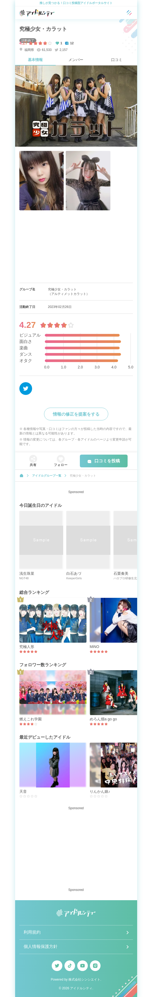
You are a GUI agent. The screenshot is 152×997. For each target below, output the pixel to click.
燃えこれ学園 (30, 719)
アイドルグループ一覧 (46, 475)
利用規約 (32, 932)
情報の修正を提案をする (76, 414)
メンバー (75, 60)
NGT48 (24, 578)
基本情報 (35, 60)
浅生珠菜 (26, 573)
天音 (23, 791)
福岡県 (26, 50)
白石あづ (73, 573)
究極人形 (26, 647)
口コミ (116, 60)
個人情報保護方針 (41, 946)
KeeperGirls (74, 578)
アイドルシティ (81, 988)
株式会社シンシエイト (84, 979)
